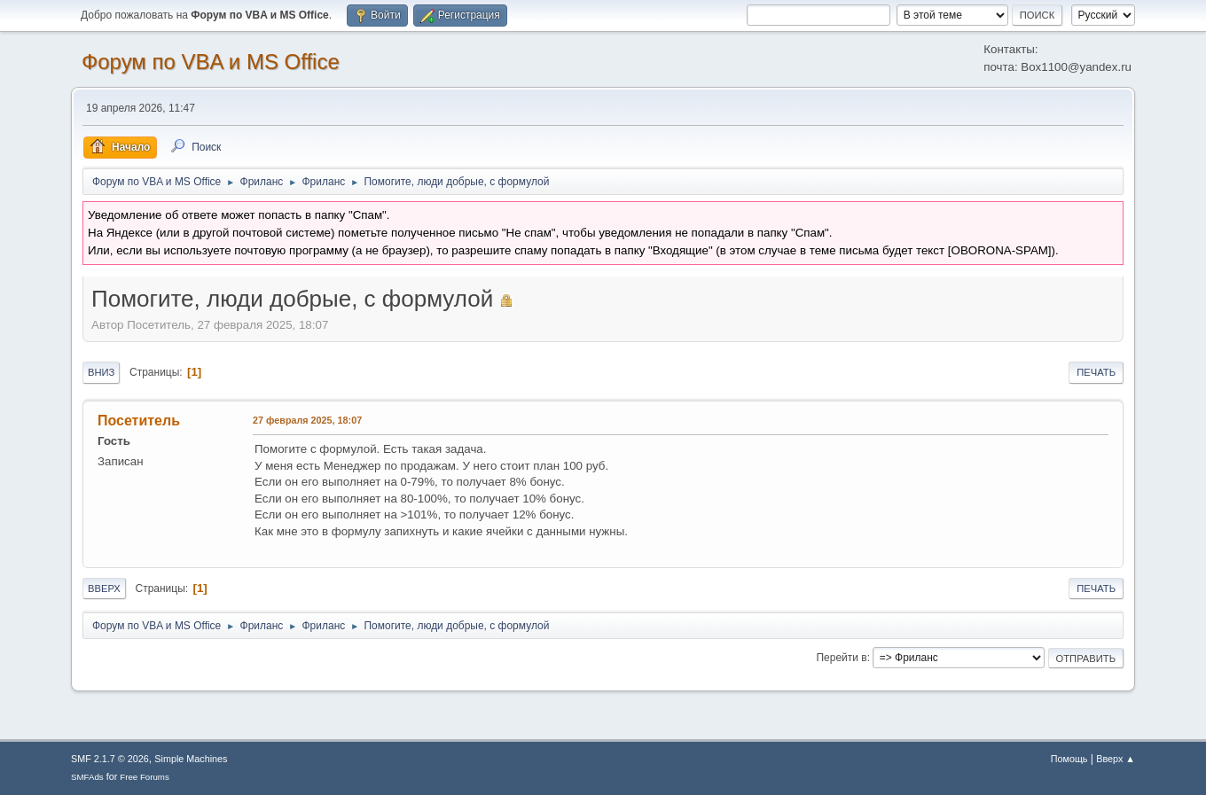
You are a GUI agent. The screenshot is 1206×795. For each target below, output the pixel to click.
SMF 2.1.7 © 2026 (110, 758)
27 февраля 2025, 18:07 (307, 420)
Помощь (1069, 758)
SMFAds (87, 777)
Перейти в (841, 657)
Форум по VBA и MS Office (211, 62)
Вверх (104, 588)
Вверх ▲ (1115, 758)
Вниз (101, 372)
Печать (1096, 372)
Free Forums (144, 777)
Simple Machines (190, 758)
